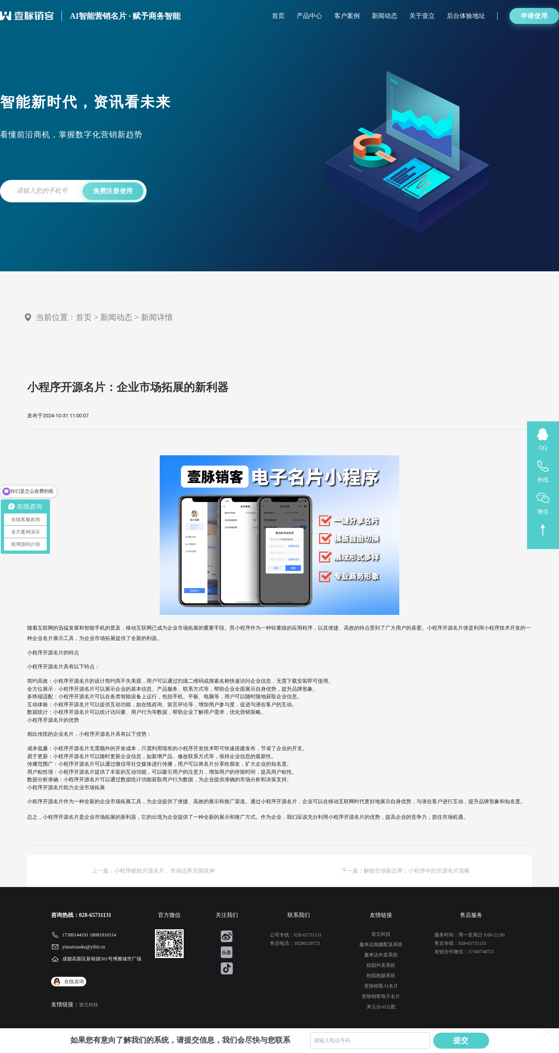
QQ (543, 448)
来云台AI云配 (381, 1007)
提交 (461, 1040)
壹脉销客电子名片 (381, 996)
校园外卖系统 (381, 965)
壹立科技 (88, 1005)
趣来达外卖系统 (381, 955)
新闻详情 (157, 317)
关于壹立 (422, 15)
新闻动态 (384, 15)
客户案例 (347, 15)
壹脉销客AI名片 (381, 986)
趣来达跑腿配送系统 (380, 944)
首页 (278, 15)
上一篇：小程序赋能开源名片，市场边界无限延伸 (153, 871)
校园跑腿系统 (381, 975)
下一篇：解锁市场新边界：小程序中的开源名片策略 (405, 871)
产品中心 (309, 15)
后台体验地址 (466, 15)
